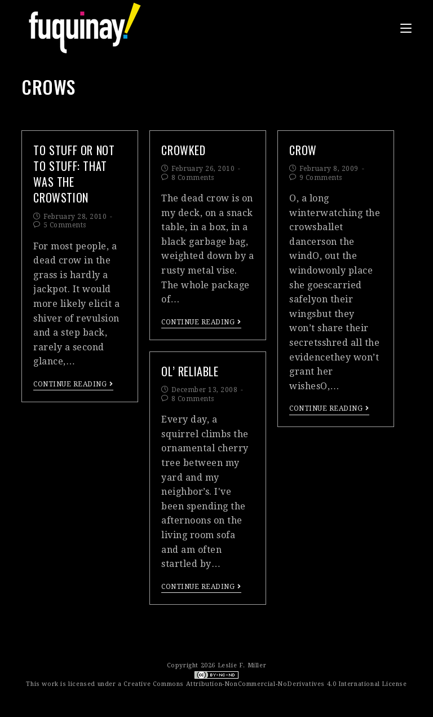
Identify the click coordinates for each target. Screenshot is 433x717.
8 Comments (192, 178)
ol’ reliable (189, 371)
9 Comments (320, 178)
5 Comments (64, 225)
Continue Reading (73, 384)
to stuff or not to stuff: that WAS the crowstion (73, 174)
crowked (183, 150)
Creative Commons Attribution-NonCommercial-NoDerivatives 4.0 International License (265, 684)
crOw (302, 150)
